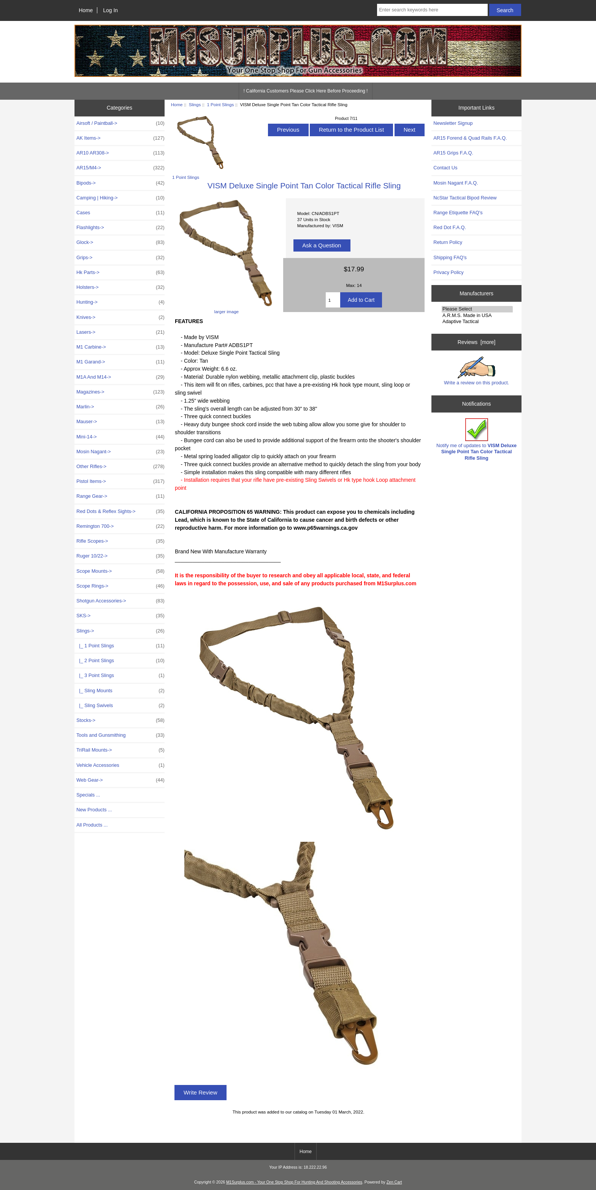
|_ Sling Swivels (120, 706)
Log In (110, 10)
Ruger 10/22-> (120, 556)
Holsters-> (120, 287)
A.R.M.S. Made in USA (477, 315)
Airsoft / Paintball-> (120, 123)
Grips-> (120, 258)
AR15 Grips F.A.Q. (453, 153)
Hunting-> (120, 302)
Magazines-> (120, 392)
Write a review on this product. (476, 371)
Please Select (477, 309)
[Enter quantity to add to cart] (333, 299)
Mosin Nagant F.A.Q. (455, 183)
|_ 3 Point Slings (120, 675)
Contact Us (445, 167)
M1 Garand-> (120, 362)
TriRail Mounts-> (120, 750)
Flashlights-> (120, 228)
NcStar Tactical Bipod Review (464, 198)
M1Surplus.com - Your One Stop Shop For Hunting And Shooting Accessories (294, 1182)
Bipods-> (120, 183)
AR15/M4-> (120, 168)
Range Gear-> (120, 496)
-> (120, 631)
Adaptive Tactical (477, 322)
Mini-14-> (120, 437)
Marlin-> (120, 407)
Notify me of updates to (476, 439)
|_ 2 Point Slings (120, 661)
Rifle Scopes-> (120, 541)
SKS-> (120, 616)
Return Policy (447, 242)
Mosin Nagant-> (120, 452)
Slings (195, 104)
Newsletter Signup (452, 123)
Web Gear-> (120, 780)
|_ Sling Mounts (120, 691)
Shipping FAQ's (449, 257)
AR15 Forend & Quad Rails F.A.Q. (470, 138)
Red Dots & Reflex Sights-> (120, 511)
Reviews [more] (477, 342)
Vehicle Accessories (120, 765)
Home (86, 10)
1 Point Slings (220, 104)
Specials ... (88, 795)
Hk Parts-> (120, 272)
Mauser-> (120, 422)
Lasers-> (120, 332)
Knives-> (120, 317)
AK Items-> (120, 138)
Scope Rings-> (120, 586)
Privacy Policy (448, 272)
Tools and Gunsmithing (120, 735)
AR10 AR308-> (120, 153)
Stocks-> (120, 720)
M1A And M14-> (120, 377)
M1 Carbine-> (120, 347)
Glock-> (120, 242)
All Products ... (92, 825)
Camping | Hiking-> (120, 198)
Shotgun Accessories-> (120, 601)
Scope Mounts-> (120, 571)
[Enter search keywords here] (432, 10)
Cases (120, 213)
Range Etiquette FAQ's (457, 212)
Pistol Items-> (120, 481)
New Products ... (94, 809)
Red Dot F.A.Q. (449, 227)
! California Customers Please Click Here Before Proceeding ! (306, 91)
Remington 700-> (120, 526)
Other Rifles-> (120, 467)
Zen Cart (394, 1182)
